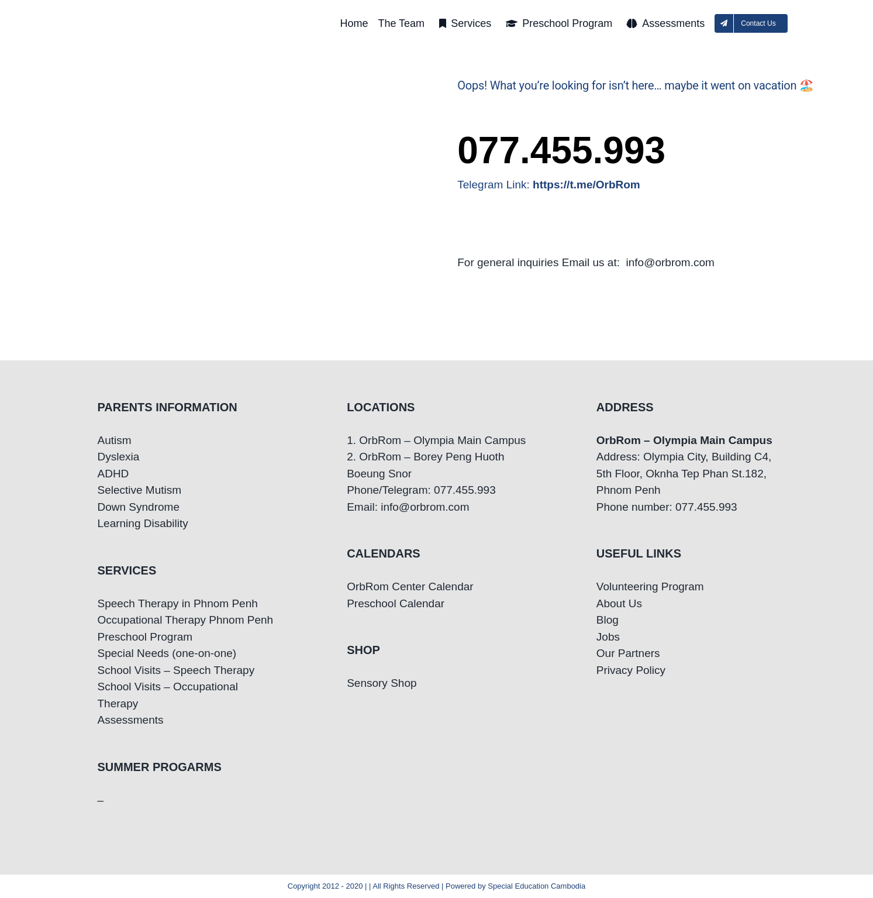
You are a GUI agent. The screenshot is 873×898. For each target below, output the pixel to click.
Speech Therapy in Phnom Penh (178, 603)
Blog (607, 620)
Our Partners (628, 653)
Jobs (608, 637)
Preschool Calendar (395, 603)
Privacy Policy (630, 670)
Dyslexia (119, 456)
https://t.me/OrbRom (586, 184)
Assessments (131, 720)
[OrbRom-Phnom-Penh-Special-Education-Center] (167, 12)
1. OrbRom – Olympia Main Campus (436, 440)
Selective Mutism (140, 490)
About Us (619, 603)
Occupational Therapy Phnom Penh (186, 620)
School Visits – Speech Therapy (176, 670)
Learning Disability (143, 523)
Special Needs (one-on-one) (167, 653)
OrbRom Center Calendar (410, 586)
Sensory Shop (381, 683)
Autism (115, 440)
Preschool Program (145, 637)
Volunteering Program (650, 586)
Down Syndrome (139, 507)
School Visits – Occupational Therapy (168, 695)
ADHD (113, 473)
